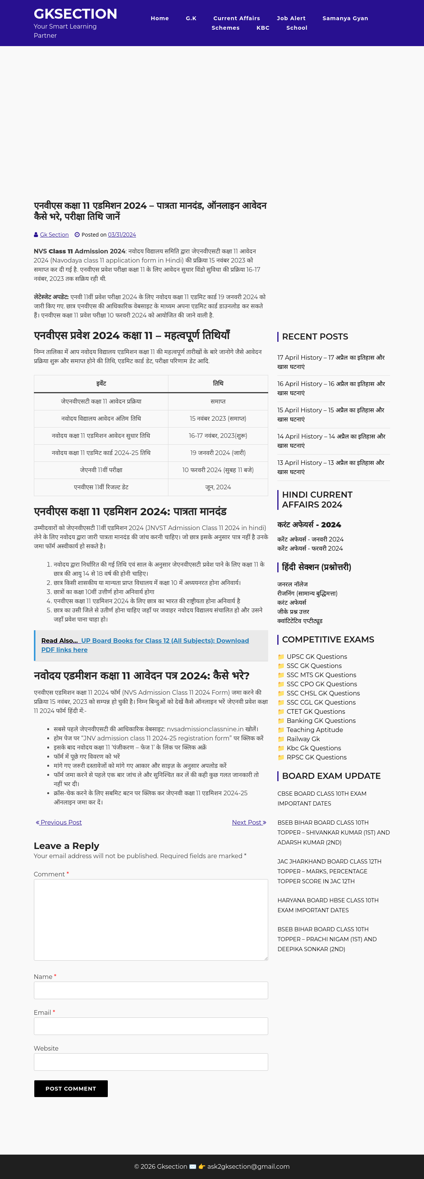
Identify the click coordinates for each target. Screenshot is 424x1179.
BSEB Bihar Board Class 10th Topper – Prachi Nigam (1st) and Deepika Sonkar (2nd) (327, 939)
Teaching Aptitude (315, 730)
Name (45, 976)
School (296, 27)
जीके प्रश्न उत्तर (293, 611)
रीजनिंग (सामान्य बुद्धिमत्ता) (307, 593)
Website (46, 1048)
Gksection (76, 13)
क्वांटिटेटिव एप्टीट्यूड (299, 621)
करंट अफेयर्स (291, 602)
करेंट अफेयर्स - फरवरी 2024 (310, 548)
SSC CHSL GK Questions (323, 693)
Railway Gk (303, 739)
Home (160, 18)
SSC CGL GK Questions (321, 702)
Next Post (249, 822)
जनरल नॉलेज (292, 584)
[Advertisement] (212, 99)
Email (44, 1012)
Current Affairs (236, 18)
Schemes (226, 27)
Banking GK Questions (321, 720)
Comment (51, 874)
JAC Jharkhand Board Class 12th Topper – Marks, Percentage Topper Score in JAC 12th (329, 871)
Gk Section (54, 234)
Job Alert (291, 18)
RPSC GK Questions (317, 757)
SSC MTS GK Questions (322, 675)
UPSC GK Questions (317, 656)
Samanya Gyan (345, 18)
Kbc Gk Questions (314, 748)
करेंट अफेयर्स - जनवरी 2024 (310, 539)
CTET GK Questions (316, 711)
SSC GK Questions (314, 666)
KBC (263, 27)
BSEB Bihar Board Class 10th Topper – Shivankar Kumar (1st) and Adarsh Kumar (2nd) (333, 832)
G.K (191, 18)
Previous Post (59, 822)
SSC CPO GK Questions (322, 684)
